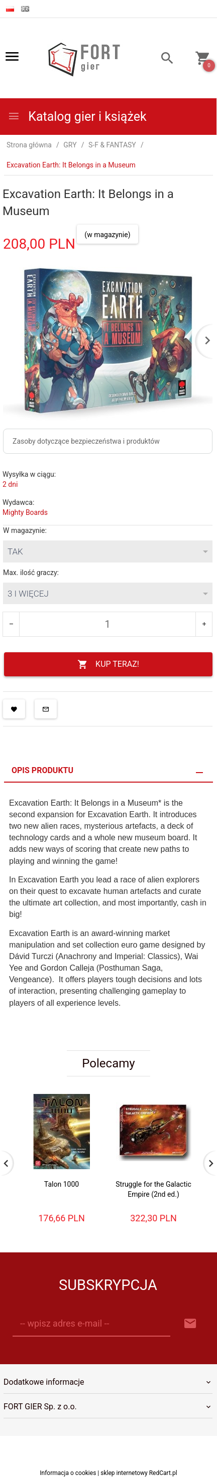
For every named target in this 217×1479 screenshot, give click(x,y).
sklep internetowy (124, 1472)
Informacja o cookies (68, 1472)
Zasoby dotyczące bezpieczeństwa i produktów (86, 441)
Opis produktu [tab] (42, 770)
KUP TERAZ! (108, 664)
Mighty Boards (25, 512)
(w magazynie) (107, 235)
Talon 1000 (61, 1184)
